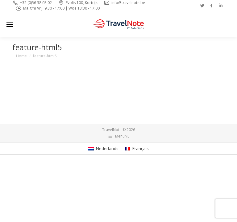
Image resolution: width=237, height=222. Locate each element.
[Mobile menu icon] (10, 24)
